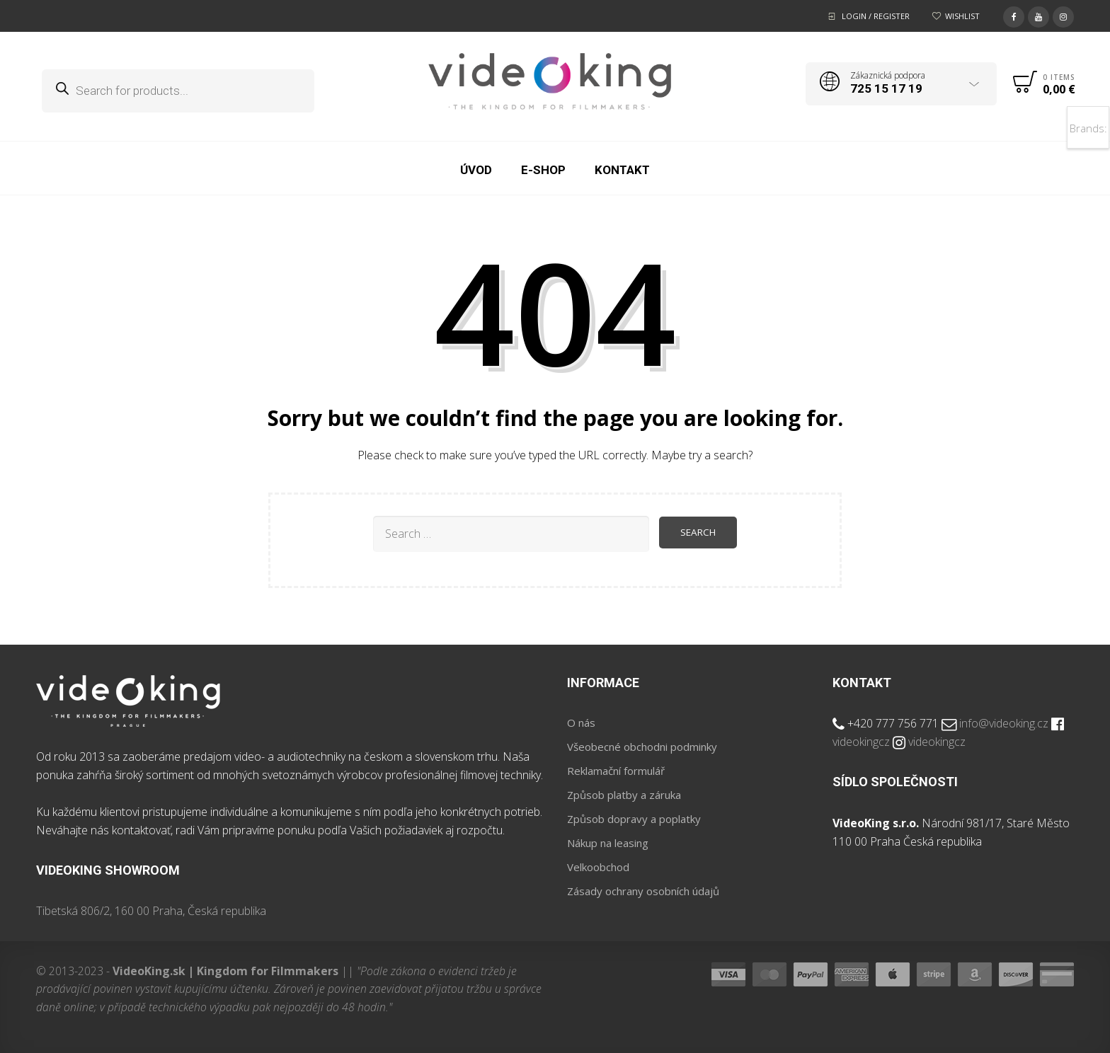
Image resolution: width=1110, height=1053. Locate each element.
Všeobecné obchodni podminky (642, 747)
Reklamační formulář (616, 771)
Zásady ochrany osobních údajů (643, 891)
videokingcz (861, 741)
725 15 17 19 (886, 88)
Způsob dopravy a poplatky (634, 819)
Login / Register (876, 16)
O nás (581, 722)
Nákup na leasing (607, 843)
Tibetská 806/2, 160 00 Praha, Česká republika (151, 911)
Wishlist (962, 16)
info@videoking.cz (1003, 723)
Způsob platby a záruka (624, 795)
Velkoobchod (598, 867)
